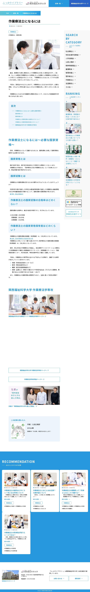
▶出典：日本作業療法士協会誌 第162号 (21, 238)
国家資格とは (19, 113)
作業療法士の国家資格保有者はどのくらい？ (27, 122)
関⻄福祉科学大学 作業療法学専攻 (26, 125)
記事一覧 (16, 13)
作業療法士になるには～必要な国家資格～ (28, 111)
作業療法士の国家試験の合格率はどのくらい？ (27, 119)
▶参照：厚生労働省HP (16, 194)
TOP (7, 13)
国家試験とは (19, 116)
